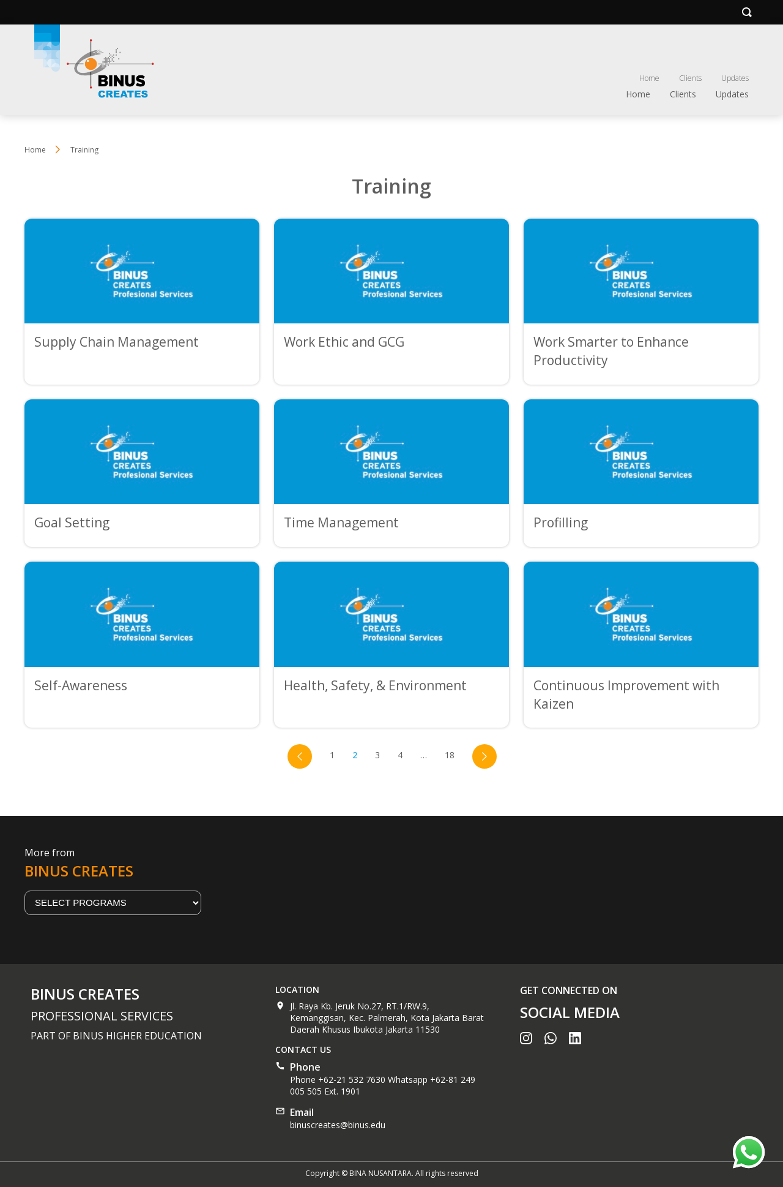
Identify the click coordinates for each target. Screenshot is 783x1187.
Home (649, 78)
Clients (690, 78)
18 (450, 755)
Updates (735, 78)
